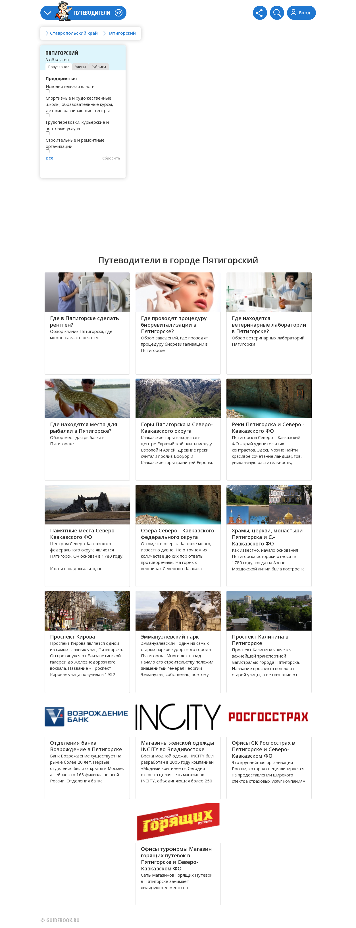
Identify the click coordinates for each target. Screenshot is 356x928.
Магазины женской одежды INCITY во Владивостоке (177, 746)
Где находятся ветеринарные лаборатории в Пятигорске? (269, 325)
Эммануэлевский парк (170, 636)
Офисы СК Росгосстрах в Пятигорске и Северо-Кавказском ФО (263, 749)
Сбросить (111, 158)
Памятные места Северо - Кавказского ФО (84, 533)
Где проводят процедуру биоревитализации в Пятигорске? (174, 325)
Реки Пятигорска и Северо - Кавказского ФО (268, 427)
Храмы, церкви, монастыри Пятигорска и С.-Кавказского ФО (267, 537)
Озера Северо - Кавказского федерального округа (177, 533)
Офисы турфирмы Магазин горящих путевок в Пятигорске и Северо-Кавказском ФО (176, 858)
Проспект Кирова (72, 636)
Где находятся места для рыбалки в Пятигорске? (83, 427)
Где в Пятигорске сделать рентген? (84, 321)
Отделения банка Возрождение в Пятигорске (86, 746)
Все (49, 158)
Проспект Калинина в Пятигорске (260, 639)
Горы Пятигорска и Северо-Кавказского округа (177, 427)
